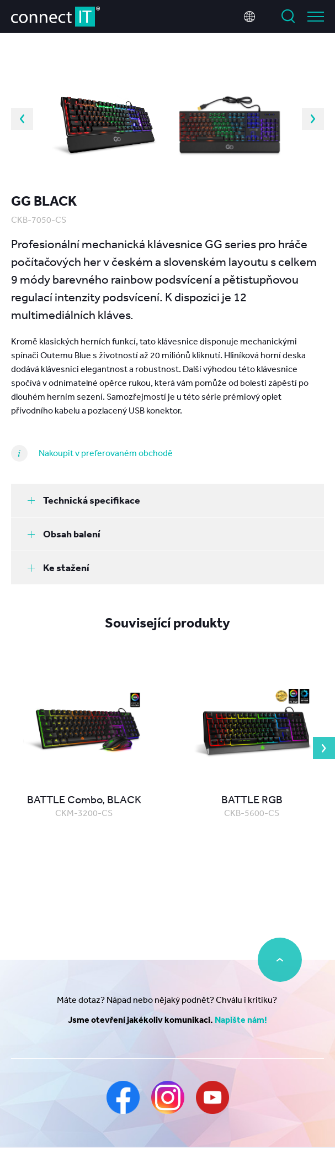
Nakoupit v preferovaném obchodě (106, 452)
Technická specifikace (84, 500)
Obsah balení (64, 533)
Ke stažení (58, 567)
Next (313, 119)
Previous (22, 119)
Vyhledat (288, 16)
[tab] (167, 500)
